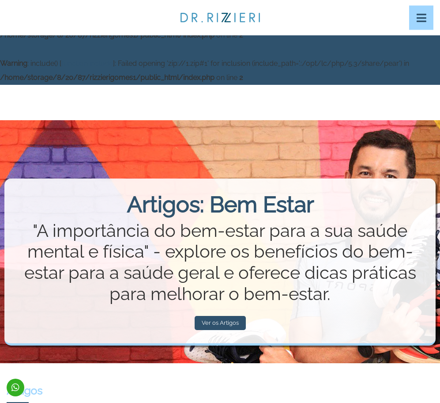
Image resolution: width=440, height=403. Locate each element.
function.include (87, 63)
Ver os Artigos (220, 322)
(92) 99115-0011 (15, 387)
